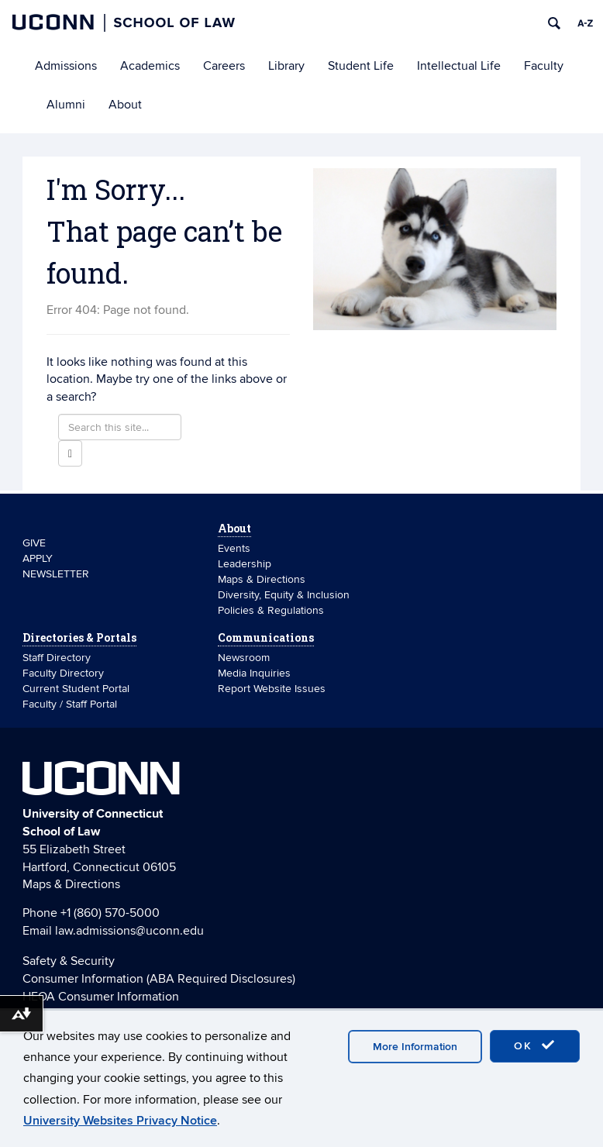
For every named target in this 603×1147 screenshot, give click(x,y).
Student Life (361, 66)
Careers (224, 66)
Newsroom (245, 657)
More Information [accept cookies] (415, 1046)
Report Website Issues (272, 688)
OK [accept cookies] (535, 1045)
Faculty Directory (63, 673)
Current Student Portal (75, 688)
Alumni (66, 104)
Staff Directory (56, 657)
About (125, 104)
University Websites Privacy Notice (120, 1120)
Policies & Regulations (271, 610)
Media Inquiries (254, 673)
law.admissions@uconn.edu (129, 931)
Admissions (66, 66)
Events (234, 548)
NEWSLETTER (55, 573)
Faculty (543, 66)
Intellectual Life (459, 66)
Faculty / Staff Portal (69, 704)
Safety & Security (68, 961)
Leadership (244, 563)
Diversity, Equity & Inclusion (284, 594)
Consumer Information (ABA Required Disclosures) (158, 979)
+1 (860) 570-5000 (110, 913)
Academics (150, 66)
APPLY (37, 558)
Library (286, 66)
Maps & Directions (261, 579)
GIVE (34, 542)
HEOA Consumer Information (100, 996)
